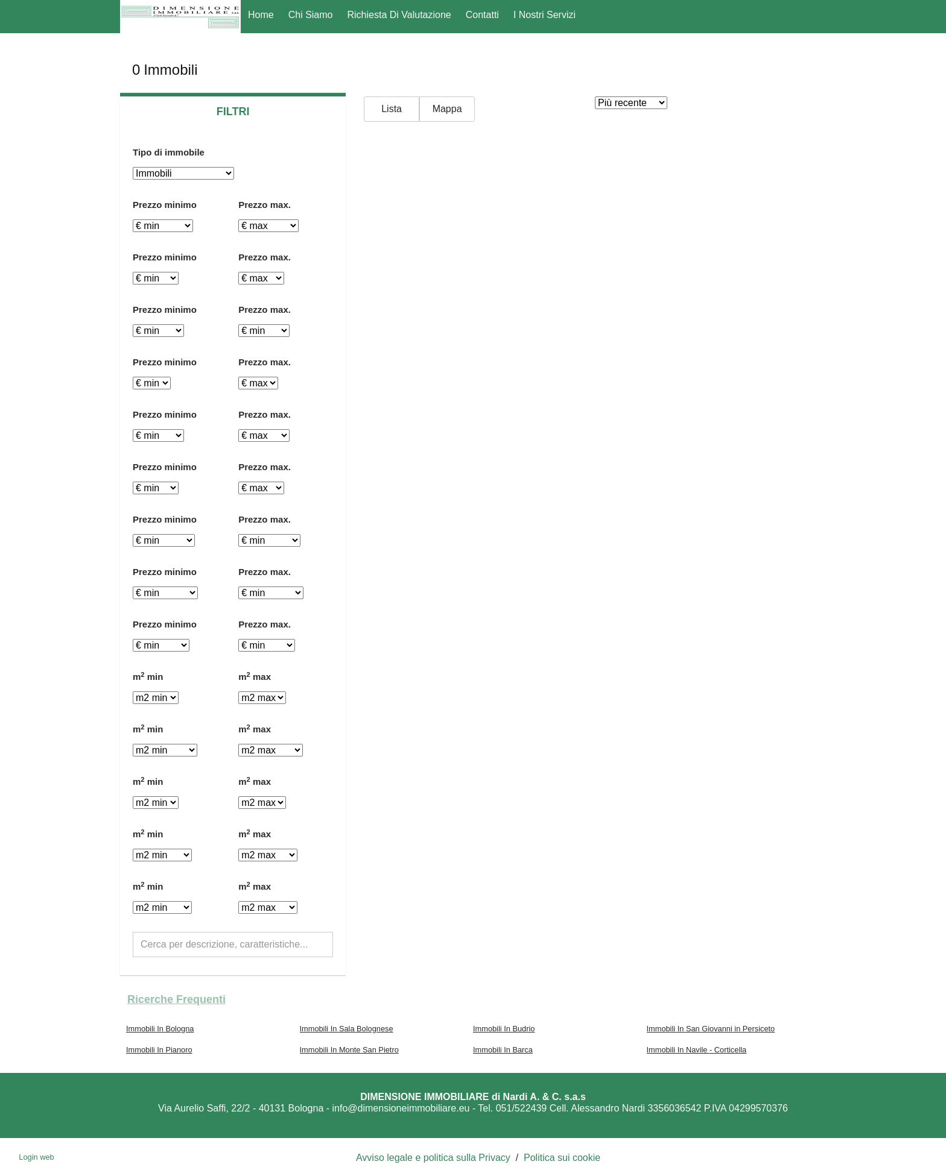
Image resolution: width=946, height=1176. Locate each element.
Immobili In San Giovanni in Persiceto (711, 1028)
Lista (391, 109)
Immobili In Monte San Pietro (349, 1049)
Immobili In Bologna (160, 1028)
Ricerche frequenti (176, 999)
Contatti (482, 15)
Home (261, 15)
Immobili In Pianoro (159, 1049)
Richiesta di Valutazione (399, 15)
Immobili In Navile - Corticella (697, 1049)
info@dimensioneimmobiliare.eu (401, 1108)
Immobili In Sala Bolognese (346, 1028)
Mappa (447, 109)
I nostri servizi (544, 15)
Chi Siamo (310, 15)
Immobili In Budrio (504, 1028)
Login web (36, 1157)
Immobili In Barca (503, 1049)
